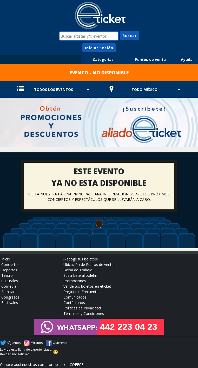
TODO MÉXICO (144, 89)
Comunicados (75, 297)
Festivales (9, 302)
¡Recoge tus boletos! (80, 259)
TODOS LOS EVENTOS (53, 89)
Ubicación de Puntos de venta (88, 264)
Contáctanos (74, 302)
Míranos (37, 343)
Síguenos (14, 343)
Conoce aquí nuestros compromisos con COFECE (41, 364)
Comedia (8, 286)
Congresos (10, 297)
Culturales (9, 280)
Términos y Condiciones (83, 313)
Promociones (74, 280)
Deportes (9, 269)
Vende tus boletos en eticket (87, 286)
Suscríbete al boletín (80, 275)
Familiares (9, 291)
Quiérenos (60, 343)
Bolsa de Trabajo (78, 269)
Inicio (5, 259)
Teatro (7, 275)
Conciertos (10, 264)
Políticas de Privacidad (82, 308)
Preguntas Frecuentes (81, 291)
